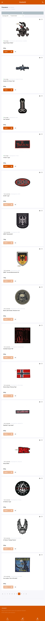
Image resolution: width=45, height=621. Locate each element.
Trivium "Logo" (6, 157)
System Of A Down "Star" (9, 81)
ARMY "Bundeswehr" (8, 234)
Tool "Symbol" (6, 119)
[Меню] (2, 2)
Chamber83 (22, 2)
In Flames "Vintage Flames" (9, 540)
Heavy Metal (6, 463)
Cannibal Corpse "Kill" (8, 348)
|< (2, 593)
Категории (5, 15)
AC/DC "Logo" (6, 195)
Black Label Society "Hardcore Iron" (11, 310)
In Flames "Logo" (7, 501)
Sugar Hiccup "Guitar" (8, 42)
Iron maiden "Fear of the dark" (10, 578)
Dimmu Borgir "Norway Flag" (9, 387)
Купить (8, 51)
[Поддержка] (43, 2)
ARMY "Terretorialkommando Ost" (11, 272)
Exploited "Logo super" (8, 425)
